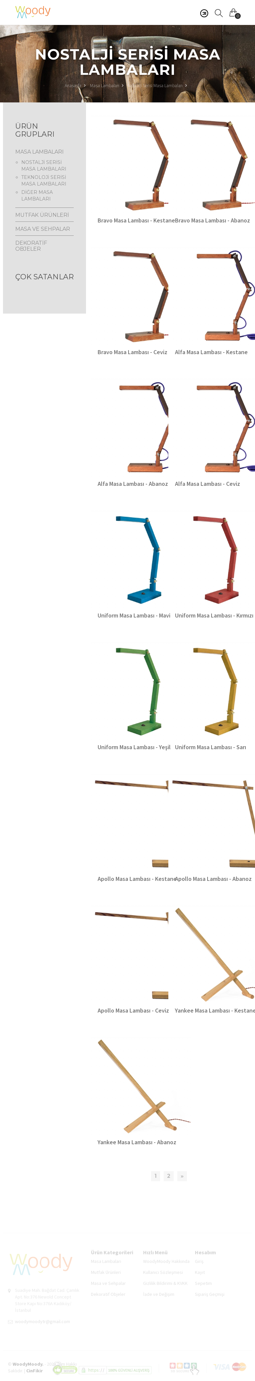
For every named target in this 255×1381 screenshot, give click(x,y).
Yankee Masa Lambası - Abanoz (137, 1142)
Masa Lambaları (104, 85)
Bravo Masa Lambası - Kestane (136, 220)
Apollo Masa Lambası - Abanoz (213, 879)
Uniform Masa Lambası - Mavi (134, 615)
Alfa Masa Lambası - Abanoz (133, 483)
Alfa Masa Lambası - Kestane (211, 352)
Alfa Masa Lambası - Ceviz (207, 483)
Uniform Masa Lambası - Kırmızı (214, 615)
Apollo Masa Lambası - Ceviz (133, 1010)
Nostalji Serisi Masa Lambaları (155, 85)
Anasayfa (75, 85)
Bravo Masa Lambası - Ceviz (132, 352)
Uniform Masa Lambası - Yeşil (134, 747)
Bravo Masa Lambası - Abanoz (212, 220)
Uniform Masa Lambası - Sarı (210, 747)
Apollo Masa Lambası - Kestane (137, 879)
